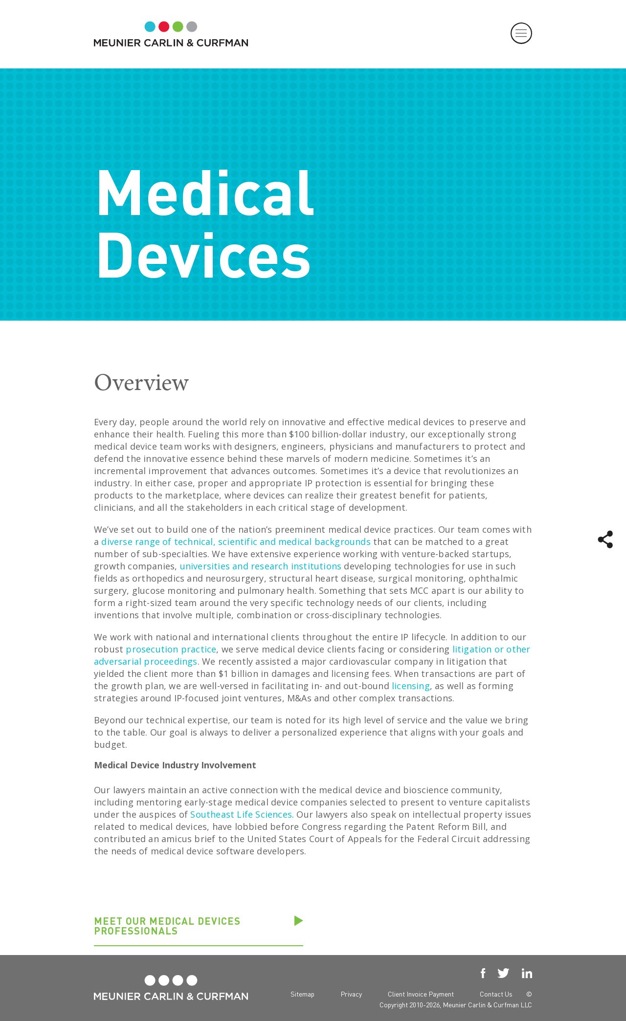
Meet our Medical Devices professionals (167, 926)
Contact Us (496, 993)
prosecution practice (171, 649)
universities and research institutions (261, 566)
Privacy (351, 993)
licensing (411, 686)
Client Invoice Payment (421, 993)
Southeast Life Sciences (241, 814)
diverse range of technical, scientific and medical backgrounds (235, 541)
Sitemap (302, 993)
